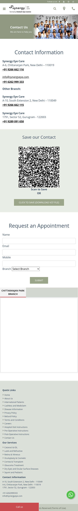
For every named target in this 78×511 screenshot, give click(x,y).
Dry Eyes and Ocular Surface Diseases (21, 468)
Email (5, 246)
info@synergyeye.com (15, 77)
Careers (7, 423)
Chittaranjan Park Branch (13, 292)
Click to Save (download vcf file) (39, 202)
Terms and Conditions (14, 420)
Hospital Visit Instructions (15, 427)
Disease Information (13, 409)
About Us (8, 398)
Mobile (6, 257)
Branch (6, 269)
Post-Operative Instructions (16, 434)
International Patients (14, 402)
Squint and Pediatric (13, 472)
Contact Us (9, 437)
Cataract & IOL (11, 447)
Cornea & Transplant (13, 461)
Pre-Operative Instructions (16, 430)
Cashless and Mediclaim (15, 405)
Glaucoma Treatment (14, 465)
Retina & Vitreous (12, 454)
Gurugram (47, 4)
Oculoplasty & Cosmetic (15, 458)
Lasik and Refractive (13, 451)
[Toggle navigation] (4, 8)
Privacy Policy (10, 412)
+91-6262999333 (10, 493)
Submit (39, 280)
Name (6, 234)
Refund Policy (10, 416)
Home (7, 395)
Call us (19, 506)
